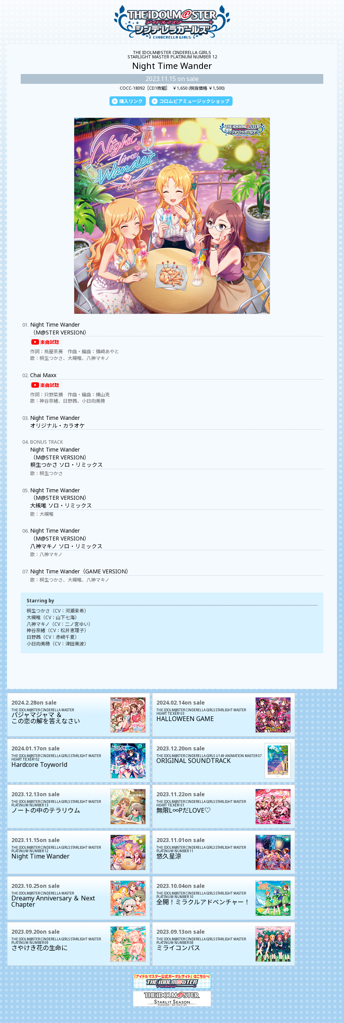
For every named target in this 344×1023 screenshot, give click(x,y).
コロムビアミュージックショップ (194, 101)
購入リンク (131, 101)
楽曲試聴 (49, 342)
